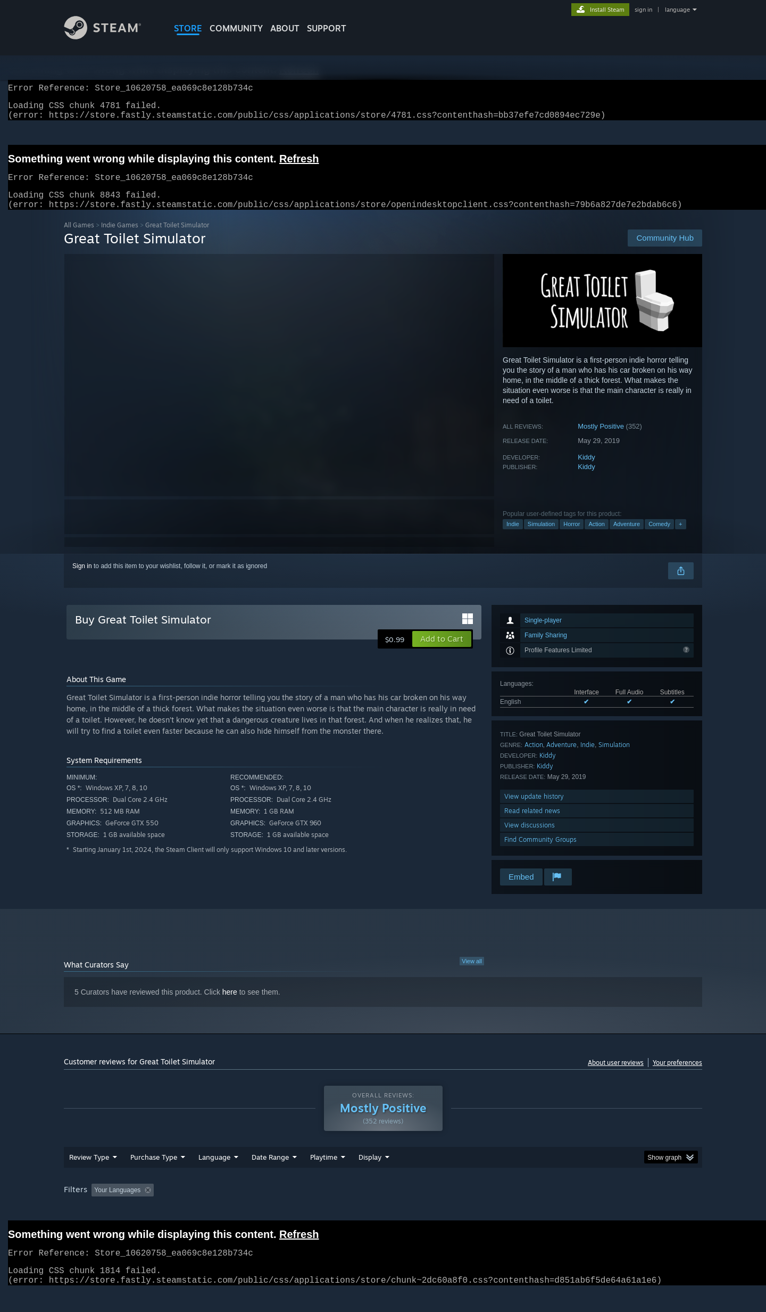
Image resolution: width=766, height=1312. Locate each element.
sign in (643, 9)
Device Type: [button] (609, 1210)
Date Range (270, 1177)
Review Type (89, 1177)
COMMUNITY (236, 28)
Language (214, 1177)
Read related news (532, 823)
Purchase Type (153, 1177)
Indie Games (119, 238)
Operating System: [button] (472, 1210)
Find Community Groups (540, 852)
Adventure (626, 537)
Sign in (82, 579)
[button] (442, 651)
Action (596, 537)
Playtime (323, 1177)
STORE (188, 28)
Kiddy (586, 470)
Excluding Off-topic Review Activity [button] (225, 1210)
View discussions (529, 838)
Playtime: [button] (307, 1210)
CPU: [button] (527, 1210)
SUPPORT (326, 28)
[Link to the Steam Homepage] (110, 36)
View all (472, 974)
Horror (571, 537)
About (284, 28)
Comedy (659, 537)
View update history (534, 809)
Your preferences (677, 1075)
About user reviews (616, 1075)
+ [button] (680, 537)
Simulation (541, 537)
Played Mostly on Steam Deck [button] (383, 1210)
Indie (512, 537)
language (677, 9)
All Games (79, 238)
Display (370, 1177)
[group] (383, 1211)
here (229, 1005)
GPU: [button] (563, 1210)
